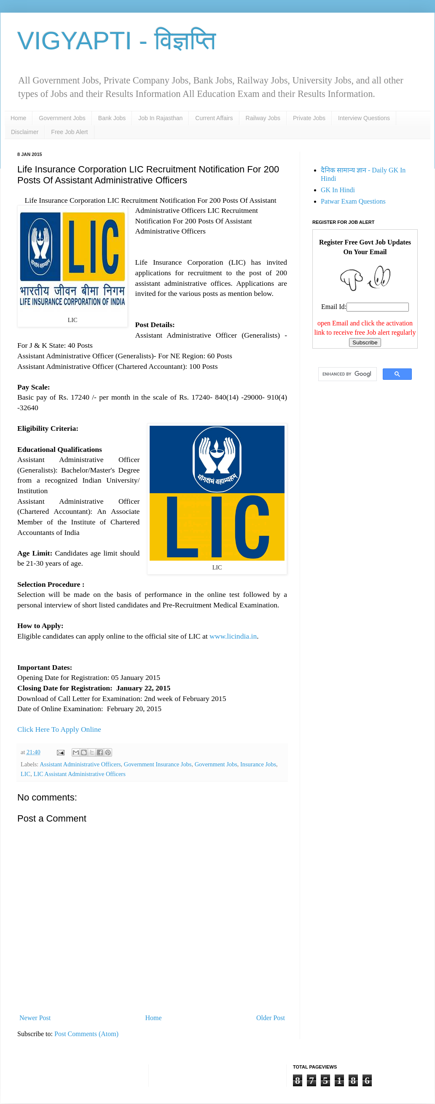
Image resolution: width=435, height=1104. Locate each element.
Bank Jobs (112, 118)
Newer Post (35, 1017)
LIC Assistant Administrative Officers (79, 774)
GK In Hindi (338, 189)
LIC (25, 774)
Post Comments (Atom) (86, 1033)
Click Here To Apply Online (59, 729)
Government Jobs (62, 118)
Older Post (270, 1017)
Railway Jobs (263, 118)
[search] (346, 374)
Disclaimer (24, 132)
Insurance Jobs (258, 764)
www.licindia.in (233, 636)
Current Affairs (214, 118)
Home (18, 118)
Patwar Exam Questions (353, 201)
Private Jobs (309, 118)
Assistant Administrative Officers (80, 764)
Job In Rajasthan (160, 118)
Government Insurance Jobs (158, 764)
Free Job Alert (69, 132)
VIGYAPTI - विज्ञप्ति (116, 41)
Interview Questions (364, 118)
